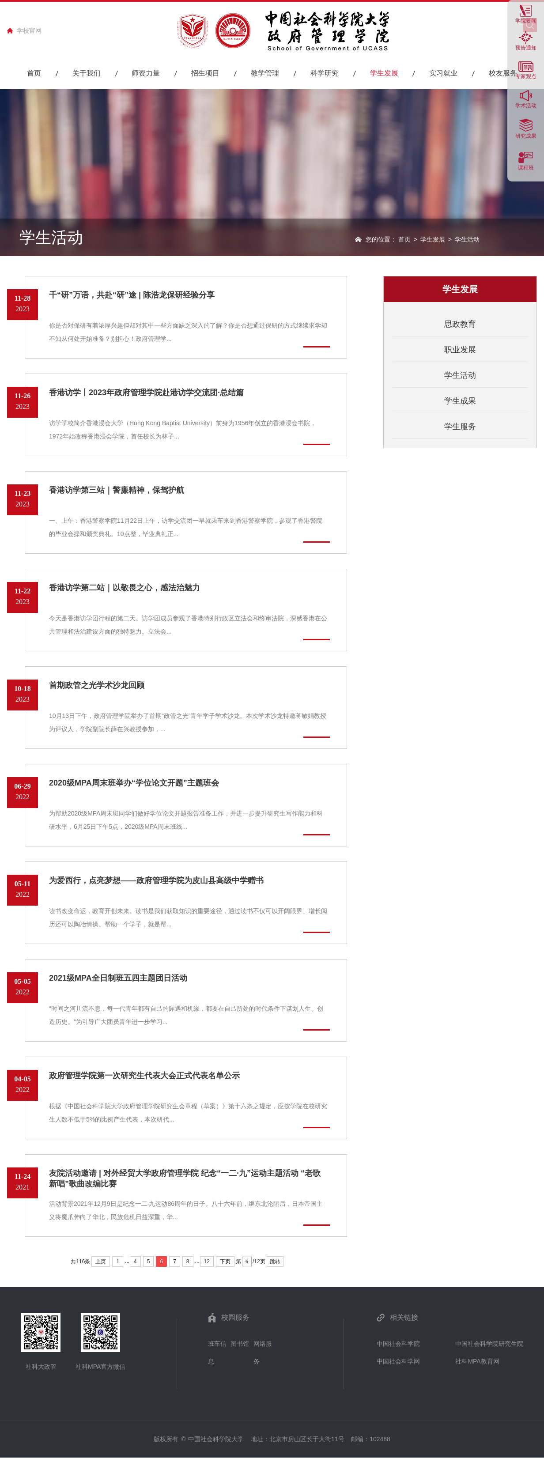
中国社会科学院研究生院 (489, 1343)
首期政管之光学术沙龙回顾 (96, 685)
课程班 (526, 167)
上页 (100, 1261)
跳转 (275, 1261)
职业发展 (460, 349)
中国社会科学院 (398, 1343)
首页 (404, 239)
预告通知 (525, 47)
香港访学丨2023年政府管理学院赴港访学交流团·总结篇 (146, 392)
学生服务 (460, 426)
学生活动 (460, 375)
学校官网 (29, 30)
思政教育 (460, 324)
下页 (225, 1261)
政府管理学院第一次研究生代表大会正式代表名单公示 (144, 1075)
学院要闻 (525, 20)
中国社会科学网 (398, 1361)
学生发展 (432, 239)
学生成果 (460, 401)
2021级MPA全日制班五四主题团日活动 (118, 978)
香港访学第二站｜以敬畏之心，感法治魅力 (124, 587)
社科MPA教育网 (477, 1361)
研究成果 (525, 136)
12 (207, 1261)
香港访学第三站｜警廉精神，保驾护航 (116, 490)
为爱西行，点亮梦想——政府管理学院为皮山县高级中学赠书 (156, 880)
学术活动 (525, 105)
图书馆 (239, 1343)
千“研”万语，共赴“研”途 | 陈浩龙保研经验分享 (132, 295)
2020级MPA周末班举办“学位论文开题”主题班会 (134, 782)
